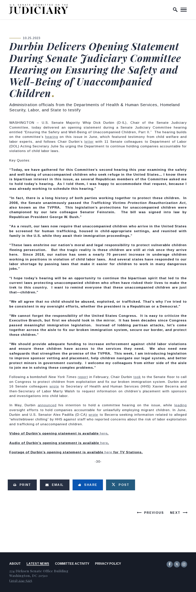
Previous (154, 512)
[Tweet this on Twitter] (120, 484)
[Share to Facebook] (88, 484)
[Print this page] (22, 484)
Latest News (38, 563)
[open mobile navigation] (184, 10)
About (15, 563)
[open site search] (175, 9)
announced (47, 405)
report (83, 377)
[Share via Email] (54, 484)
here (103, 433)
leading (180, 405)
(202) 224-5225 (20, 580)
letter (88, 141)
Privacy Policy (108, 563)
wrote (54, 386)
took (137, 377)
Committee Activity (72, 563)
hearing (51, 137)
